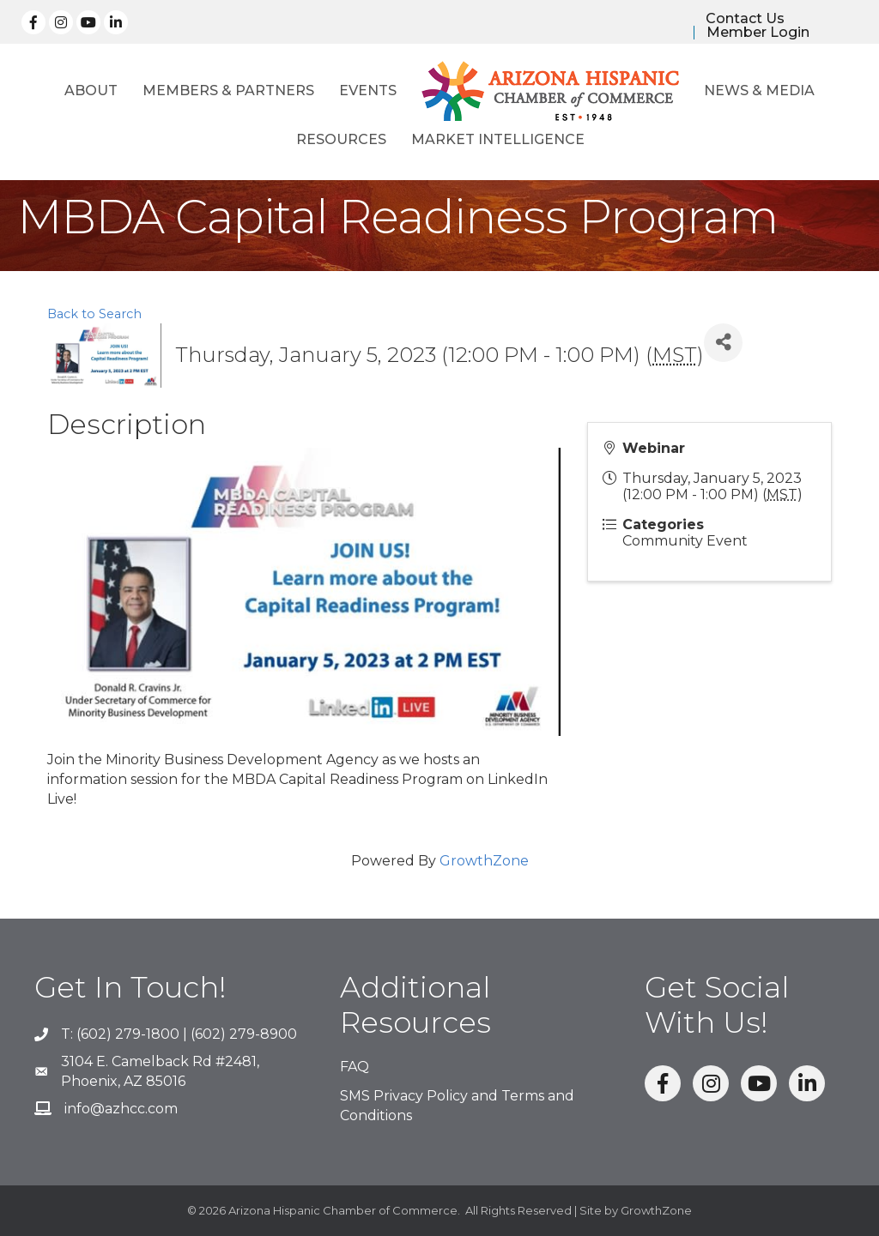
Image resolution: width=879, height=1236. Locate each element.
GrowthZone (484, 861)
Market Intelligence (498, 139)
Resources (341, 139)
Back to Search (94, 314)
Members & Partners (228, 90)
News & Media (759, 90)
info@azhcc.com (121, 1108)
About (91, 90)
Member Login (757, 32)
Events (368, 90)
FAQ (354, 1066)
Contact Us (745, 19)
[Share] (723, 342)
